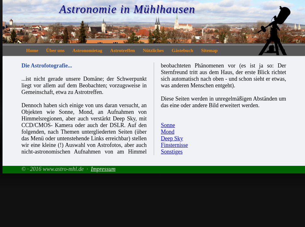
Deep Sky (172, 138)
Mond (168, 132)
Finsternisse (174, 145)
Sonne (168, 125)
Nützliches (153, 50)
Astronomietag (87, 50)
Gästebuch (182, 50)
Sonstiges (172, 151)
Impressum (103, 169)
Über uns (55, 50)
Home (32, 50)
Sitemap (209, 50)
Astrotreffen (122, 50)
